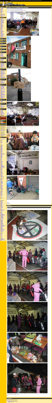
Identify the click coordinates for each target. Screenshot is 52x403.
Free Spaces (17, 9)
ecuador (1, 183)
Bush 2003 (1, 110)
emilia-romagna (2, 153)
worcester (1, 231)
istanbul (1, 157)
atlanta (1, 202)
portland (1, 221)
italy (0, 158)
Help (37, 0)
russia (1, 171)
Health (1, 28)
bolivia (1, 179)
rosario (1, 186)
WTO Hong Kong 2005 (3, 102)
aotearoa (1, 191)
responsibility (10, 401)
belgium (1, 149)
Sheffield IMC (16, 0)
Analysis (1, 19)
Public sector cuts (2, 33)
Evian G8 (1, 111)
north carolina (2, 217)
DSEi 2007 (1, 81)
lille (0, 160)
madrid (1, 162)
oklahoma (1, 219)
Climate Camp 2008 (2, 73)
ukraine (1, 175)
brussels (1, 150)
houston (1, 209)
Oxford (1, 10)
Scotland (1, 16)
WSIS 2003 (1, 115)
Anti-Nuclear (1, 20)
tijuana (1, 187)
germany (1, 155)
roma (1, 170)
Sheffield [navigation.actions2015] (3, 41)
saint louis (1, 223)
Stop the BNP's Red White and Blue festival (3, 77)
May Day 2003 (2, 112)
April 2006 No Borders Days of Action (3, 86)
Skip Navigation (12, 0)
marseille (1, 163)
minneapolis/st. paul (2, 214)
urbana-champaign (2, 229)
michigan (1, 213)
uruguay (1, 188)
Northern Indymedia (2, 15)
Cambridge (1, 8)
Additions (9, 205)
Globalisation (2, 27)
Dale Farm (1, 55)
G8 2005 (1, 101)
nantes (1, 164)
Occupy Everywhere (2, 56)
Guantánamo (2, 65)
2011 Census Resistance (2, 53)
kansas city (1, 210)
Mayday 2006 (2, 93)
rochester (1, 222)
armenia (1, 146)
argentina (1, 178)
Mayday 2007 (2, 82)
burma (1, 192)
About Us (33, 0)
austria (1, 147)
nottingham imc (2, 166)
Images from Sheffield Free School (17, 7)
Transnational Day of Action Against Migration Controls (2, 97)
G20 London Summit (2, 64)
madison (1, 211)
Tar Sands (1, 60)
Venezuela (1, 107)
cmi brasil (1, 181)
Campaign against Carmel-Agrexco (2, 72)
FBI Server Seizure (2, 106)
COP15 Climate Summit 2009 (2, 63)
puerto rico (1, 185)
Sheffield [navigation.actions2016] (3, 38)
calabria (1, 151)
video (1, 142)
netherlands (1, 165)
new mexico (1, 216)
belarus (1, 148)
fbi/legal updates (2, 238)
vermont (1, 230)
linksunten (1, 161)
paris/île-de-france (2, 167)
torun (1, 174)
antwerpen (1, 145)
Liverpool (1, 9)
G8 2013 (1, 47)
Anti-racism (1, 21)
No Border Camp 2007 (3, 83)
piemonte (1, 168)
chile (1, 180)
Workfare (1, 50)
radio (1, 141)
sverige (1, 173)
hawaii (1, 208)
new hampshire (2, 215)
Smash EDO (1, 75)
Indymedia (1, 29)
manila (1, 194)
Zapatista (1, 37)
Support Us (40, 0)
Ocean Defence (2, 31)
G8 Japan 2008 (2, 74)
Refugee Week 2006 (2, 94)
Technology (1, 35)
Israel (1, 234)
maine (1, 212)
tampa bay (1, 228)
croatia (1, 152)
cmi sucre (1, 182)
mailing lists (1, 239)
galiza (1, 154)
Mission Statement (29, 0)
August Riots (2, 54)
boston (1, 204)
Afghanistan (1, 18)
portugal (1, 169)
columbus (1, 207)
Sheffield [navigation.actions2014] (3, 43)
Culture (1, 23)
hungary (1, 156)
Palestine (1, 32)
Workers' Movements (3, 36)
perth (1, 195)
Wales (1, 12)
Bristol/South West (2, 14)
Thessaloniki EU (2, 114)
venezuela (1, 189)
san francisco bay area (3, 225)
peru (1, 184)
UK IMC (20, 0)
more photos (9, 207)
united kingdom (2, 176)
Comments (9, 398)
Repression (1, 34)
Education (1, 24)
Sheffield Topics (2, 17)
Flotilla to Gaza (2, 59)
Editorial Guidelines (23, 0)
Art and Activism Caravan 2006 (2, 87)
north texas (1, 218)
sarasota (1, 227)
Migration (1, 30)
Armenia (1, 233)
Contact (36, 0)
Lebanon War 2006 (2, 91)
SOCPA (1, 95)
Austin (1, 203)
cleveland (1, 206)
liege (1, 159)
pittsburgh (1, 220)
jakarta (1, 193)
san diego (1, 224)
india (1, 198)
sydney (1, 196)
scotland (1, 172)
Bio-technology (2, 22)
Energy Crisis (2, 25)
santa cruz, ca (2, 226)
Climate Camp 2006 (2, 88)
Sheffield (21, 9)
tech (0, 240)
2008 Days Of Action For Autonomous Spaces (2, 71)
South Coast (1, 11)
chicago (1, 205)
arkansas (1, 201)
